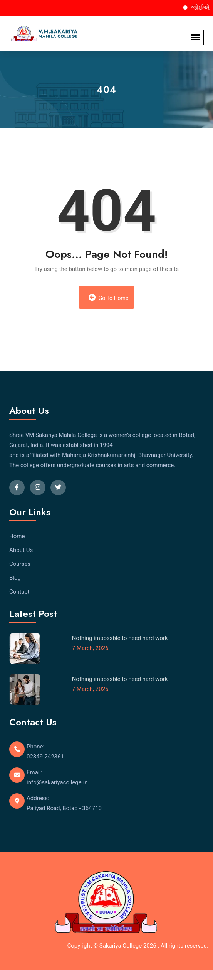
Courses (19, 563)
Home (17, 536)
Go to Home (109, 297)
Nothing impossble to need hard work (120, 638)
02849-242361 (45, 756)
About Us (21, 550)
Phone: (35, 746)
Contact (19, 591)
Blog (15, 577)
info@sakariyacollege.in (57, 782)
